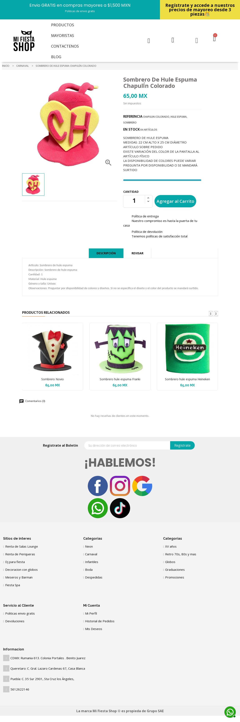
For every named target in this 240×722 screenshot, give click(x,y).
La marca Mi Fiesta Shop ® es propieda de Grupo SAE (120, 711)
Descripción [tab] (106, 253)
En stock (131, 129)
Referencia (132, 116)
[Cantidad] (134, 200)
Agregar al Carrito (175, 201)
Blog (56, 56)
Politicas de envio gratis (80, 11)
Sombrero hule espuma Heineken (187, 379)
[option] (33, 184)
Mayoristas (62, 35)
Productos (62, 24)
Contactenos (65, 46)
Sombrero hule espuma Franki (120, 379)
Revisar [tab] (137, 253)
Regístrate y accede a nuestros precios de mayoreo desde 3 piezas (200, 9)
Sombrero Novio (52, 379)
